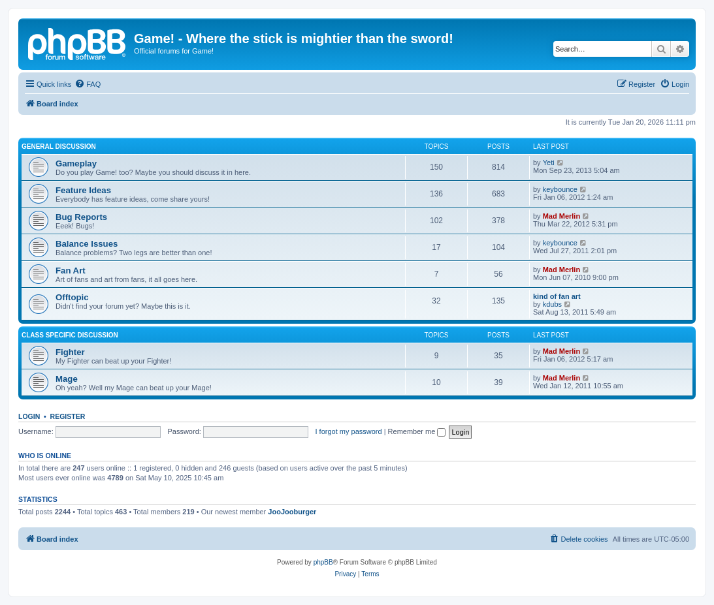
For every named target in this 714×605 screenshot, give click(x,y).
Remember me (417, 431)
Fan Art (71, 270)
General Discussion (59, 146)
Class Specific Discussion (70, 335)
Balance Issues (87, 244)
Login (29, 416)
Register (68, 416)
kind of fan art (557, 296)
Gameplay (76, 163)
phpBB (323, 562)
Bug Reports (81, 217)
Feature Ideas (83, 190)
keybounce (560, 189)
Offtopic (72, 297)
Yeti (549, 162)
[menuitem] (87, 84)
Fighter (70, 352)
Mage (67, 379)
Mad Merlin (561, 216)
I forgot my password (349, 431)
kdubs (552, 304)
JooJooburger (292, 512)
